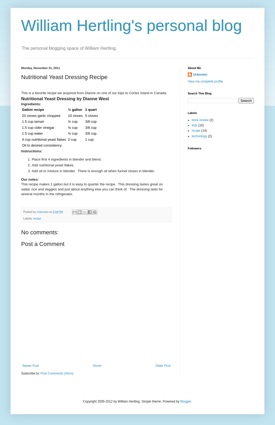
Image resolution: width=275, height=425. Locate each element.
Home (97, 366)
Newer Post (30, 366)
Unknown (200, 74)
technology (199, 136)
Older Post (163, 366)
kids (194, 125)
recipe (37, 218)
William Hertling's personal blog (131, 25)
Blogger (185, 401)
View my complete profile (205, 81)
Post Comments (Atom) (57, 373)
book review (200, 120)
